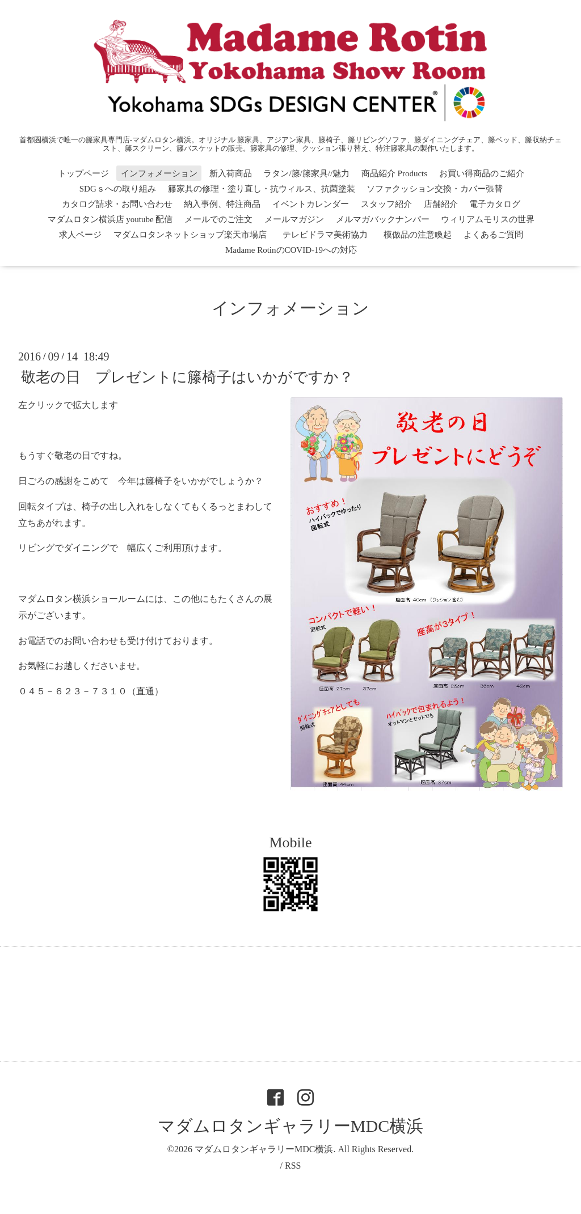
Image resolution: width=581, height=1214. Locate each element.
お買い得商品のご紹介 (481, 173)
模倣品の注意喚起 (418, 234)
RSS (293, 1165)
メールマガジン (294, 219)
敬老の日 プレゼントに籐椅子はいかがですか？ (187, 376)
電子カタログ (494, 204)
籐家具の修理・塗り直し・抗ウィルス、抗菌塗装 (261, 188)
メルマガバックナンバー (383, 219)
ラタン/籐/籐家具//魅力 (306, 173)
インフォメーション (159, 173)
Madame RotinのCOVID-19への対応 (291, 249)
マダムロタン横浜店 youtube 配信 (110, 219)
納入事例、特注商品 (222, 204)
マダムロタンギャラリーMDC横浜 (290, 1126)
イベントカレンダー (310, 204)
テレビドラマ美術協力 (329, 234)
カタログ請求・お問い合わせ (117, 204)
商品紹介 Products (394, 173)
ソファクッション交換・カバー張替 (435, 188)
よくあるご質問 (493, 234)
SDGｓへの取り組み (117, 188)
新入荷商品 (230, 173)
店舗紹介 (441, 204)
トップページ (83, 173)
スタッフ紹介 (386, 204)
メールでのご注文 (218, 219)
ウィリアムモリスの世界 (487, 219)
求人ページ (80, 234)
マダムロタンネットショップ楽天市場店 (190, 234)
